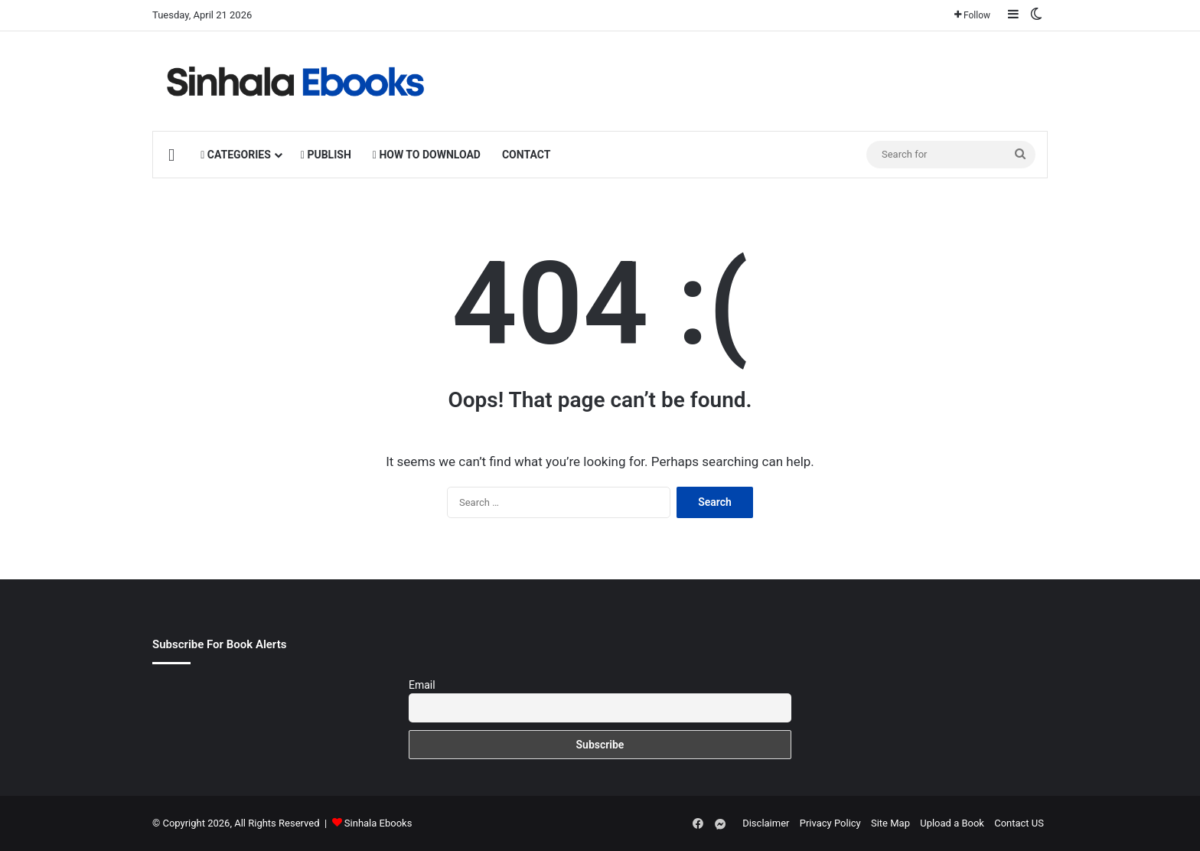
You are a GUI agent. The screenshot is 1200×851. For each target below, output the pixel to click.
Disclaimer (765, 823)
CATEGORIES (236, 154)
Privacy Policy (830, 823)
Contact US (1019, 823)
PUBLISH (326, 154)
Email (422, 685)
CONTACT (526, 154)
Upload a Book (952, 823)
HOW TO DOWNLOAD (427, 154)
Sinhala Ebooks (378, 823)
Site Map (890, 823)
